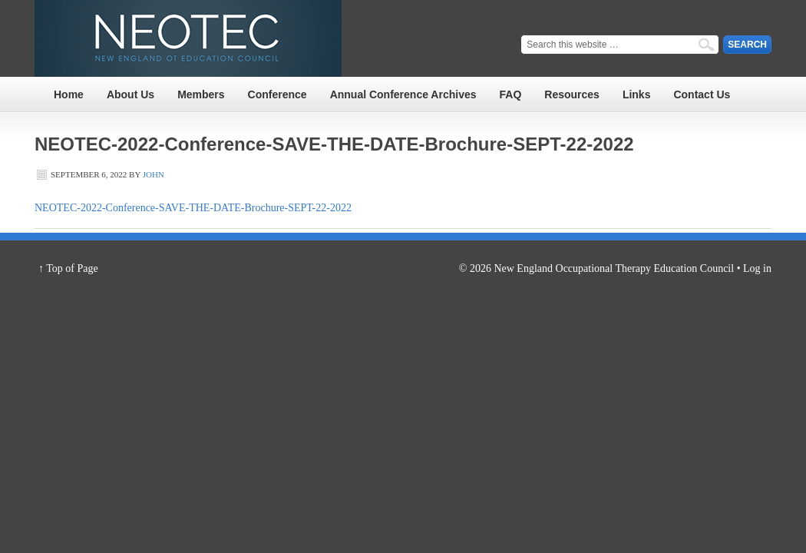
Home (69, 94)
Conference (277, 94)
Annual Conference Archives (403, 94)
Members (200, 94)
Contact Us (701, 94)
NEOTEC (188, 38)
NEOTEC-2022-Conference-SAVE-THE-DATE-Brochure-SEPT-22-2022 (193, 208)
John (153, 174)
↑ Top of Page (68, 268)
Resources (572, 94)
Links (637, 94)
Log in (757, 268)
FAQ (511, 94)
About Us (130, 94)
